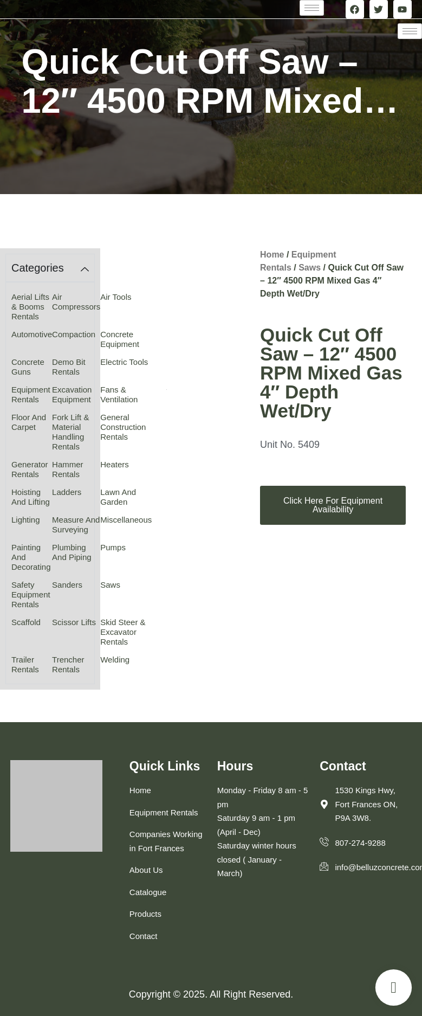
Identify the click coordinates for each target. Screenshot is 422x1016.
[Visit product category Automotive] (31, 334)
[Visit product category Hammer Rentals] (76, 469)
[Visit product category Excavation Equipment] (76, 394)
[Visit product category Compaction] (76, 334)
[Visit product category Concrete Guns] (31, 367)
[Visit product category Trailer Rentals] (31, 664)
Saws (309, 267)
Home (272, 254)
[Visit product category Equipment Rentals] (31, 394)
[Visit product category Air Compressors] (76, 302)
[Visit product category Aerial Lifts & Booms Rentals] (31, 306)
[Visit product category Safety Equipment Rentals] (31, 594)
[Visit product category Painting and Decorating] (31, 557)
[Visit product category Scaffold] (31, 622)
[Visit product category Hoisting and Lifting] (31, 497)
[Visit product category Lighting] (31, 520)
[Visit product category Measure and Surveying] (76, 524)
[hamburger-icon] (312, 8)
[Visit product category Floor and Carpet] (31, 422)
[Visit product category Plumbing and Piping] (76, 552)
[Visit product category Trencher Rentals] (76, 664)
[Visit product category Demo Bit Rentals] (76, 367)
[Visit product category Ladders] (76, 492)
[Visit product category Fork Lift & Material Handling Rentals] (76, 431)
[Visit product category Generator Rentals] (31, 469)
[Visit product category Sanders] (76, 585)
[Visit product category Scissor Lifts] (76, 622)
